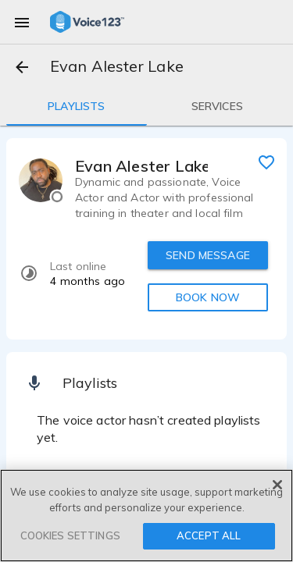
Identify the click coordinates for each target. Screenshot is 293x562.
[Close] (277, 485)
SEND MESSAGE (208, 255)
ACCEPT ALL (209, 535)
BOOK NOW (208, 297)
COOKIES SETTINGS (70, 535)
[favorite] (266, 161)
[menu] (22, 21)
